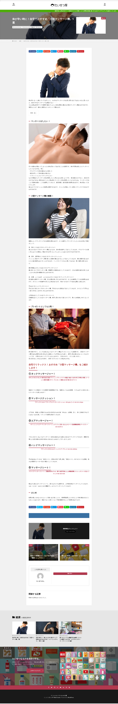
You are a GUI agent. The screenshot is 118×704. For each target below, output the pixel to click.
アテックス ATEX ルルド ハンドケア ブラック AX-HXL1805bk (59, 449)
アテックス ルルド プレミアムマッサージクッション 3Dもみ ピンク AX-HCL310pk (59, 402)
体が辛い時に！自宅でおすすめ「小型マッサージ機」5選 (36, 41)
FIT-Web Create (55, 698)
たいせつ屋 (64, 696)
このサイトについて (35, 671)
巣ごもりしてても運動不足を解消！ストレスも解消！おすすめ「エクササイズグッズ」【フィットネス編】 (71, 639)
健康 (34, 27)
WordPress (71, 698)
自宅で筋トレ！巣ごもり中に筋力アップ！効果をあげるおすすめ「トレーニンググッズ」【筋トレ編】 (47, 639)
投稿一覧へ (69, 573)
